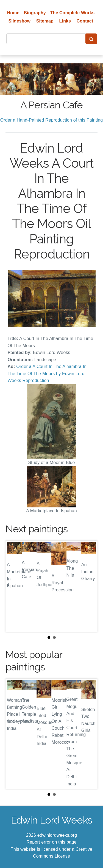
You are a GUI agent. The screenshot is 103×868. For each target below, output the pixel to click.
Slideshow (20, 21)
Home (13, 12)
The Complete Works (72, 12)
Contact (85, 21)
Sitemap (45, 21)
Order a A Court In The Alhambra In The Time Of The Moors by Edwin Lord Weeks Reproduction (47, 373)
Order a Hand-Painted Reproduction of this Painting (51, 120)
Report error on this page (52, 842)
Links (65, 21)
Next (89, 586)
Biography (35, 12)
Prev (14, 586)
